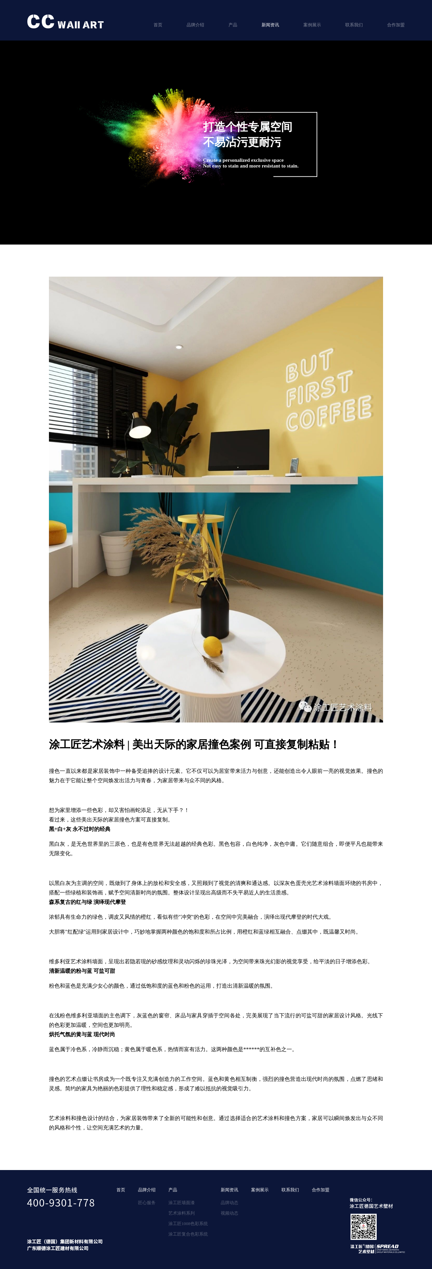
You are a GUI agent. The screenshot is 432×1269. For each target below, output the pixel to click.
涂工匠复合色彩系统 (188, 1234)
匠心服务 (147, 1202)
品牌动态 (229, 1202)
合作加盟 (396, 24)
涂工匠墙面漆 (181, 1202)
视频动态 (229, 1213)
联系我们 (354, 24)
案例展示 (312, 24)
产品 (232, 24)
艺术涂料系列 (181, 1213)
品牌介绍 (195, 24)
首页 (158, 24)
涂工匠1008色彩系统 (188, 1223)
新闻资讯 (270, 24)
